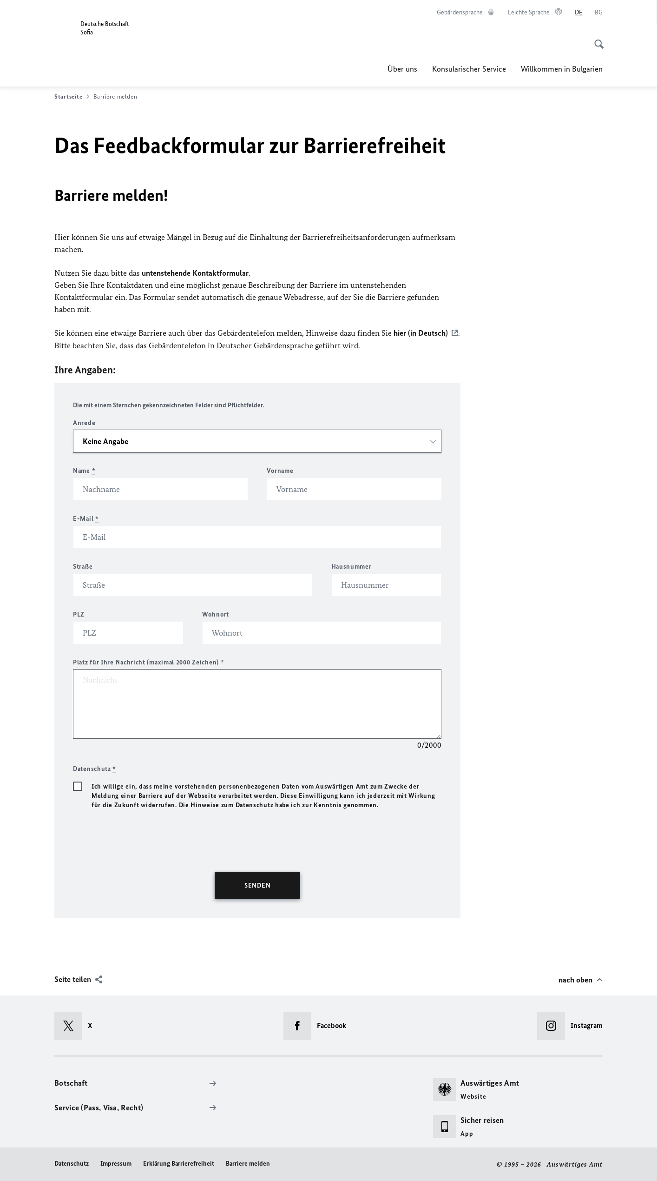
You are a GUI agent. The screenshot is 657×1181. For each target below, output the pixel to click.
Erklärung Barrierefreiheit (178, 1163)
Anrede (84, 422)
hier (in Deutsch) (421, 333)
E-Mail (86, 518)
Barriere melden (248, 1163)
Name (84, 470)
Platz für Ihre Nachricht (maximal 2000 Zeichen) (148, 662)
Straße (82, 566)
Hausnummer (351, 566)
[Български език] (599, 12)
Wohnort (215, 614)
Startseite (71, 97)
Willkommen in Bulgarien (562, 68)
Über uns (402, 68)
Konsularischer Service (469, 68)
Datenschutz (71, 1163)
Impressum (115, 1163)
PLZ (79, 614)
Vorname (280, 470)
